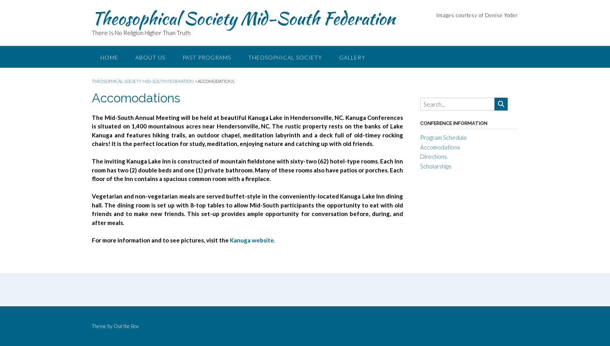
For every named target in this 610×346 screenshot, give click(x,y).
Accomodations (440, 147)
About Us (150, 57)
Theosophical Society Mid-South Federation (243, 18)
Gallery (352, 57)
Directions (433, 156)
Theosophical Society (285, 57)
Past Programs (206, 57)
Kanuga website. (252, 240)
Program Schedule (443, 137)
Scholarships (436, 166)
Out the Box (126, 326)
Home (109, 57)
